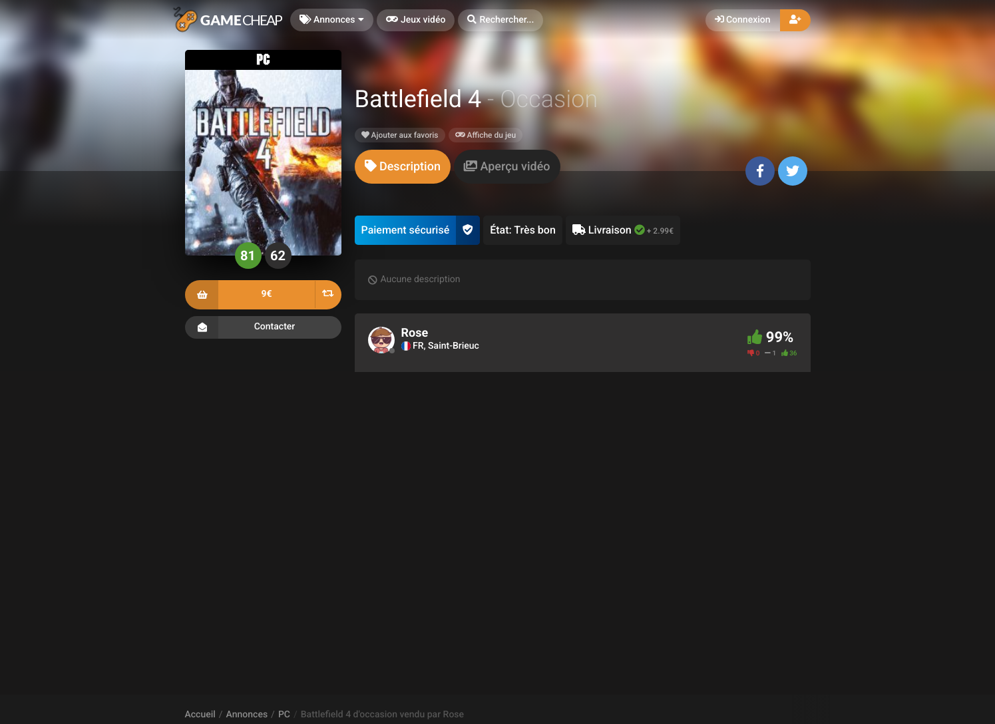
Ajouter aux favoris (400, 135)
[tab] (403, 167)
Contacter (263, 327)
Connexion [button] (743, 20)
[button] (500, 20)
